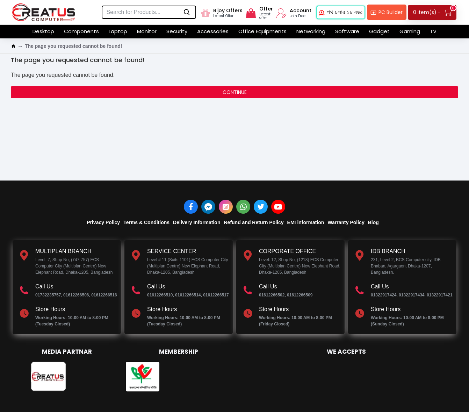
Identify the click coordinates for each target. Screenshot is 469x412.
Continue (235, 92)
